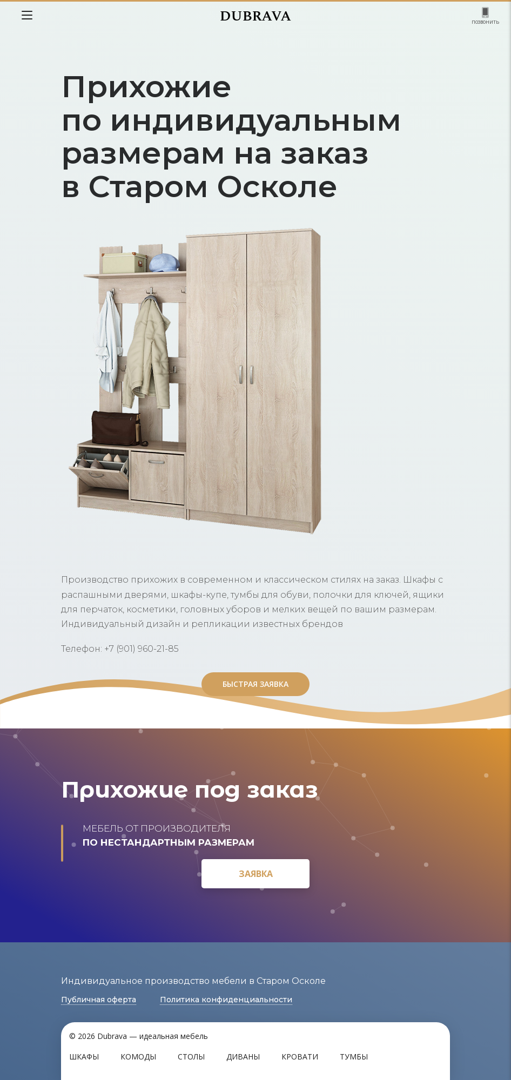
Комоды (138, 1056)
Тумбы (354, 1056)
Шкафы (84, 1056)
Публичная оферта (98, 999)
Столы (191, 1056)
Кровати (299, 1056)
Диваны (243, 1056)
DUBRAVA (255, 16)
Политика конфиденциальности (226, 999)
